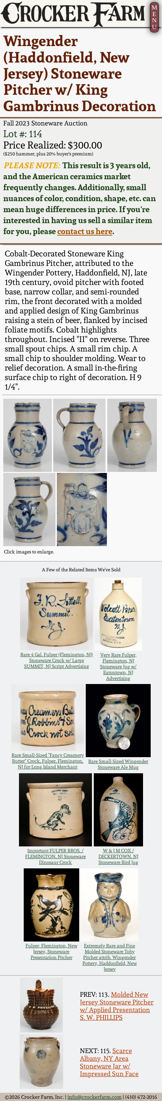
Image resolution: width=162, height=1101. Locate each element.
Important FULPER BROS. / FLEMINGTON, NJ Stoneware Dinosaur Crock (55, 856)
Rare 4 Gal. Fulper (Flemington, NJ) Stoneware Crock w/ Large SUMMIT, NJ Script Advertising (56, 660)
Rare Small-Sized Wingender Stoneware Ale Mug (118, 764)
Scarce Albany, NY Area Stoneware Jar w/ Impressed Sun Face (109, 1062)
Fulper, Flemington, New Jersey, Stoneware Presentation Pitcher (51, 951)
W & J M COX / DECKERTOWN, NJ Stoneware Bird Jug (118, 856)
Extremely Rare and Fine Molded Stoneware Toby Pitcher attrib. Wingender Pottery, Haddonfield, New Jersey (109, 957)
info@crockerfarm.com (95, 1097)
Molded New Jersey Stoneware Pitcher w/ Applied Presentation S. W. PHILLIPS (117, 1006)
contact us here (84, 231)
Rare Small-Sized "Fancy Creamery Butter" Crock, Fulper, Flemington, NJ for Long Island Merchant (48, 761)
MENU (154, 17)
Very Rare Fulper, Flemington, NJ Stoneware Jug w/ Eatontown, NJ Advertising (118, 666)
